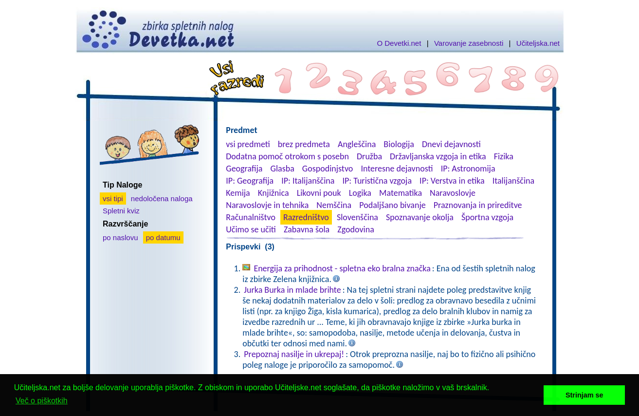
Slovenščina (357, 217)
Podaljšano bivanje (392, 205)
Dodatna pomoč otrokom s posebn (287, 156)
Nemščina (333, 205)
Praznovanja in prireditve (478, 205)
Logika (360, 193)
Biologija (398, 144)
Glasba (282, 168)
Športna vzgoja (487, 217)
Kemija (238, 193)
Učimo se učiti (251, 229)
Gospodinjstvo (327, 168)
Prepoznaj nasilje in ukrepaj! (294, 354)
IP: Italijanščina (307, 180)
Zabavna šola (306, 229)
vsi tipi (113, 198)
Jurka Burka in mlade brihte (292, 289)
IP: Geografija (250, 180)
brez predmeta (304, 144)
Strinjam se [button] (584, 395)
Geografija (244, 168)
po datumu (163, 237)
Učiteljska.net (538, 43)
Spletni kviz (121, 211)
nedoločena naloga (162, 198)
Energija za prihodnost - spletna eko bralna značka (342, 268)
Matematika (400, 193)
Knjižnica (273, 193)
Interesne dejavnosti (397, 168)
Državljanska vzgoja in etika (438, 156)
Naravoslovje (452, 193)
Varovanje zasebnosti (468, 43)
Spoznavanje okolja (420, 217)
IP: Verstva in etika (452, 180)
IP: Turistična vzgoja (377, 180)
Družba (369, 156)
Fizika (503, 156)
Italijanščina (513, 180)
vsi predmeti (248, 144)
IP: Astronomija (468, 168)
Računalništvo (250, 217)
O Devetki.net (399, 43)
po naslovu (120, 237)
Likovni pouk (319, 193)
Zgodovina (355, 229)
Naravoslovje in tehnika (267, 205)
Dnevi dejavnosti (451, 144)
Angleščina (357, 144)
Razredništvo (306, 217)
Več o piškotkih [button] (42, 401)
